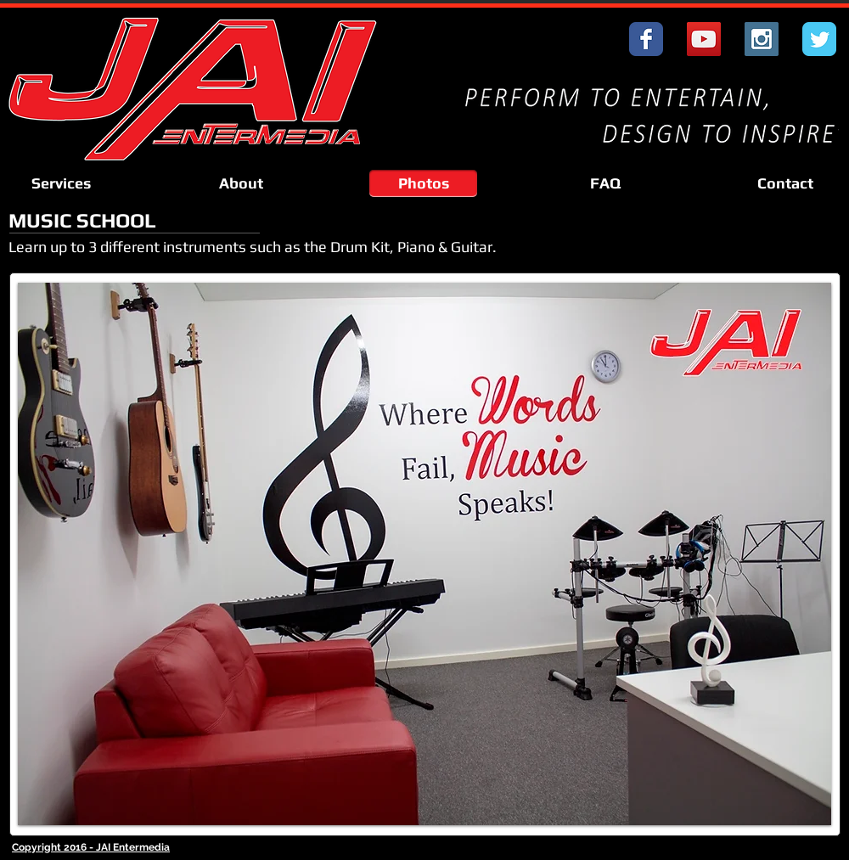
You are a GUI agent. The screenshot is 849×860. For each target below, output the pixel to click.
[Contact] (785, 183)
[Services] (61, 183)
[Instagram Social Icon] (762, 39)
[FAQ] (605, 183)
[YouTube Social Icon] (704, 39)
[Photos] (423, 183)
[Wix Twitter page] (819, 39)
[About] (241, 183)
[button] (424, 554)
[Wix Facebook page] (646, 39)
